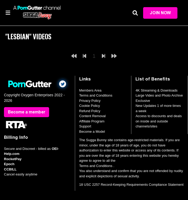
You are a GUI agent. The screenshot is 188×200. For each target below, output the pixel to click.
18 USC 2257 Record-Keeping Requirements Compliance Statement (131, 185)
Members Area (90, 90)
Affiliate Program (92, 121)
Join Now (160, 12)
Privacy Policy (90, 101)
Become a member (26, 112)
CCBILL (10, 169)
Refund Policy (89, 111)
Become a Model (92, 132)
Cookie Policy (89, 106)
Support (85, 126)
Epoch (9, 164)
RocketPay (12, 159)
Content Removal (92, 116)
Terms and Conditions (95, 95)
